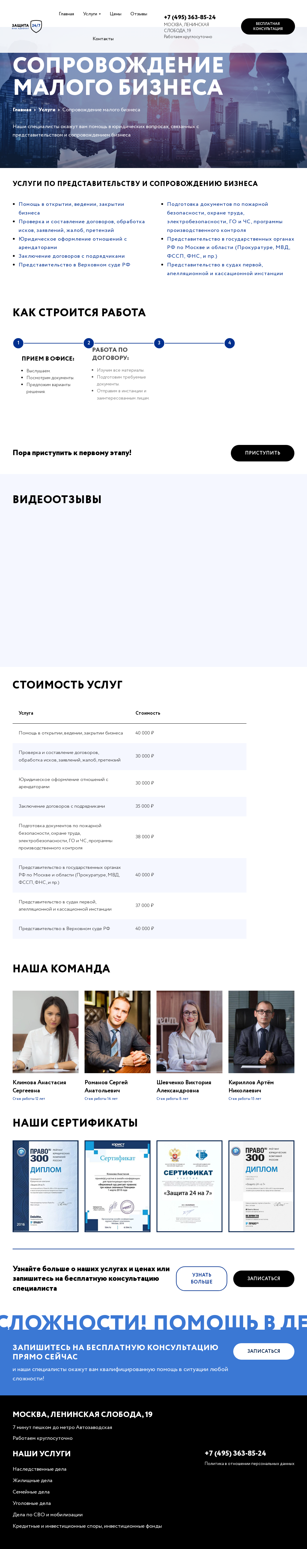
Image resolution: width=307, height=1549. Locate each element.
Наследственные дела (40, 1469)
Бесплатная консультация (268, 26)
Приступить (262, 481)
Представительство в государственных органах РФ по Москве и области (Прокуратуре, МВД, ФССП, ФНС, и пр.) (230, 247)
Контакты (103, 38)
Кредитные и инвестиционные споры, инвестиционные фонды (87, 1526)
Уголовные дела (32, 1503)
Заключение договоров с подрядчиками (72, 256)
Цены (115, 14)
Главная (66, 14)
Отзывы (138, 14)
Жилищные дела (32, 1480)
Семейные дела (31, 1492)
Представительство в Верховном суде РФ (74, 265)
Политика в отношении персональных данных (249, 1464)
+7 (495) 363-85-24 (190, 17)
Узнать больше (202, 1306)
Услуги (90, 14)
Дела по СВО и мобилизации (48, 1515)
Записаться (263, 1306)
